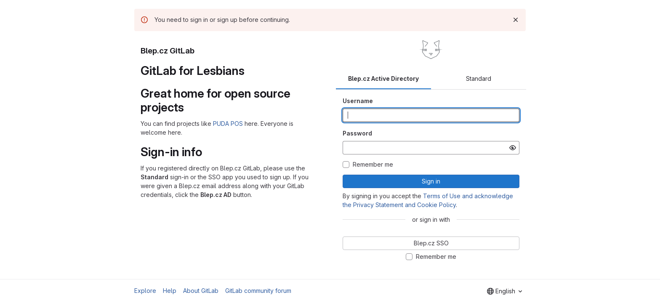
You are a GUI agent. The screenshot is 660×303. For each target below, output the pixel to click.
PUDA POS (228, 123)
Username (358, 100)
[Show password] (512, 147)
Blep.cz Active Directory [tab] (383, 78)
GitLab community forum (258, 290)
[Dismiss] (516, 20)
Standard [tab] (478, 78)
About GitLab (200, 290)
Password (357, 133)
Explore (145, 290)
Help (169, 290)
